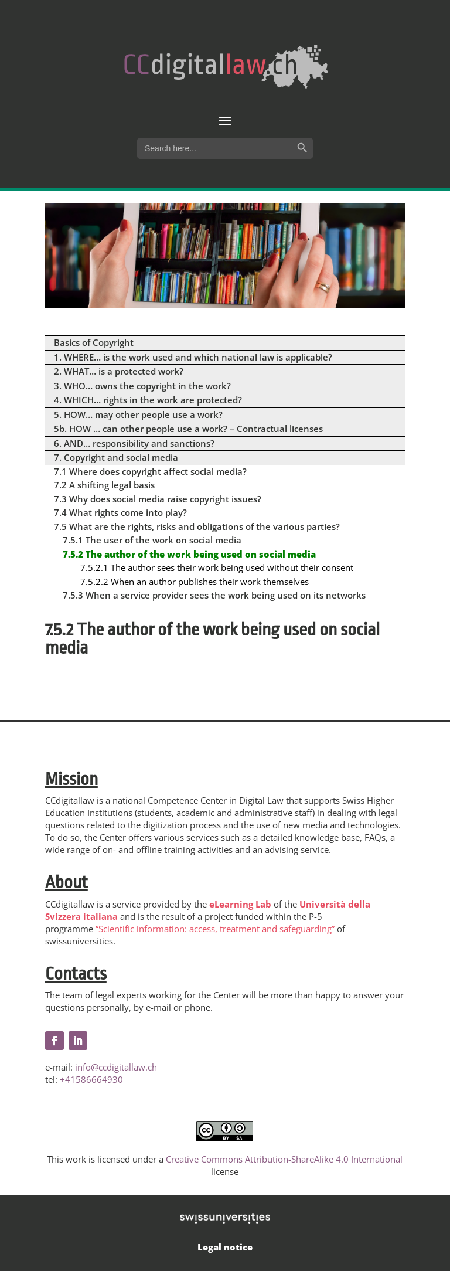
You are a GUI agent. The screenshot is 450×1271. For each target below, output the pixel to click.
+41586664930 (91, 1079)
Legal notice (225, 1247)
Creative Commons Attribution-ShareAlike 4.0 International (284, 1159)
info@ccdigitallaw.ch (116, 1067)
